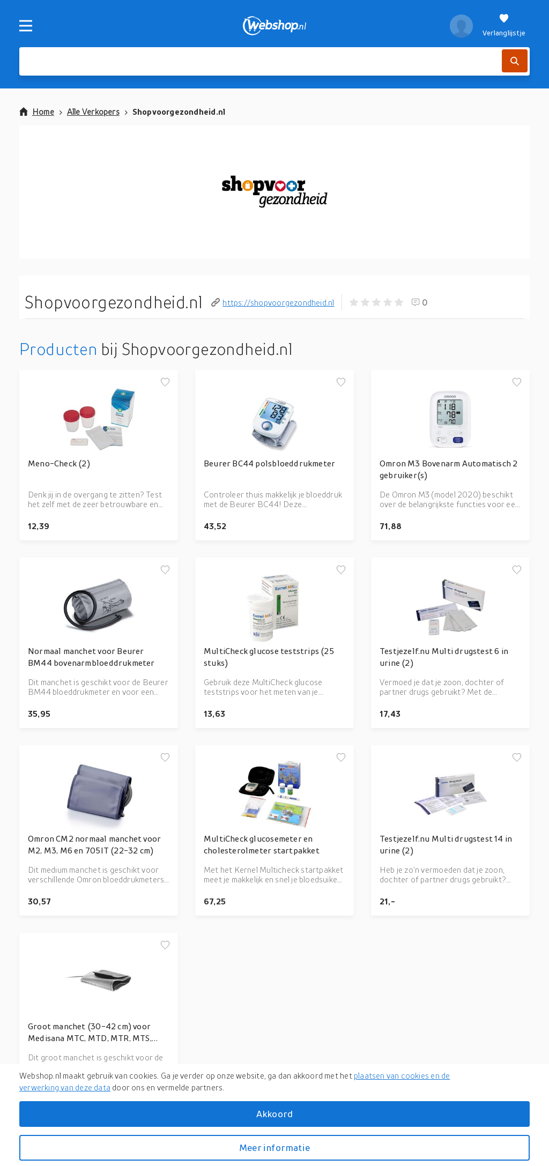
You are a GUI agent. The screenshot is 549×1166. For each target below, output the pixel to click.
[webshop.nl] (274, 25)
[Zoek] (515, 60)
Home (36, 111)
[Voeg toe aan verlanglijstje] (165, 383)
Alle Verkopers (93, 111)
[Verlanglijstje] (504, 26)
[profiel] (461, 26)
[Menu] (25, 25)
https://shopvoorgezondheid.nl (272, 302)
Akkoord (274, 1113)
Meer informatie (274, 1147)
